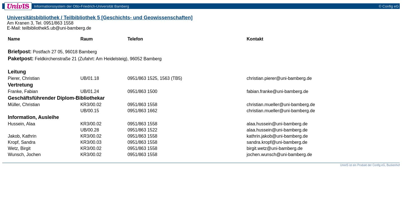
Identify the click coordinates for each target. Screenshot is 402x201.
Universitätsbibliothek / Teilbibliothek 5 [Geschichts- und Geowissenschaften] (100, 17)
